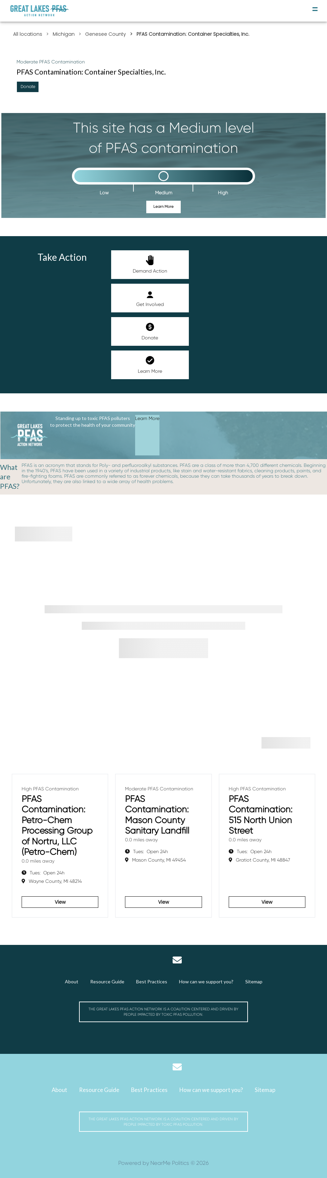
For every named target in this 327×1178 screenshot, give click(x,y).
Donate (150, 331)
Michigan (64, 34)
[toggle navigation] (315, 9)
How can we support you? (206, 981)
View (60, 902)
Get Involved (150, 297)
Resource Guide (107, 981)
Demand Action (150, 264)
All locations (27, 34)
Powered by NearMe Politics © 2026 (163, 1163)
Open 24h (47, 872)
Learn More (163, 206)
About (71, 981)
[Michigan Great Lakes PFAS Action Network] (39, 11)
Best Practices (151, 981)
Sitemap (253, 981)
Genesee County (105, 34)
